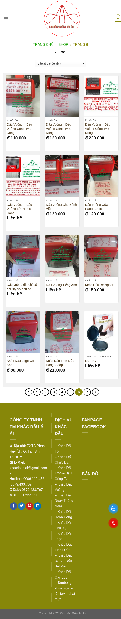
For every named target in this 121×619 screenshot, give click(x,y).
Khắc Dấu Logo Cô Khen (20, 363)
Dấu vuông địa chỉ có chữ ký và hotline (22, 287)
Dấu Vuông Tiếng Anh (61, 285)
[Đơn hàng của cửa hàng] (60, 63)
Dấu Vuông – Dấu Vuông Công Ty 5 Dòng (97, 129)
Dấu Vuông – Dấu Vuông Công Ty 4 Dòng (58, 129)
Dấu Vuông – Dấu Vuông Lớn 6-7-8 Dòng (19, 209)
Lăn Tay (90, 361)
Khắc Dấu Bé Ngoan (99, 285)
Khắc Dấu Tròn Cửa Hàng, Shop (60, 363)
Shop (63, 44)
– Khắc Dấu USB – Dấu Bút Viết (64, 561)
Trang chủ (43, 44)
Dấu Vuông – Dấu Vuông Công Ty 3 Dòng (19, 129)
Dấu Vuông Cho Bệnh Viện (61, 207)
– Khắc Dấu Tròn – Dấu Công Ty (64, 473)
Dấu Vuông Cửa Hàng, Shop (96, 207)
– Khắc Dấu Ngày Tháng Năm (64, 500)
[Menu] (5, 18)
